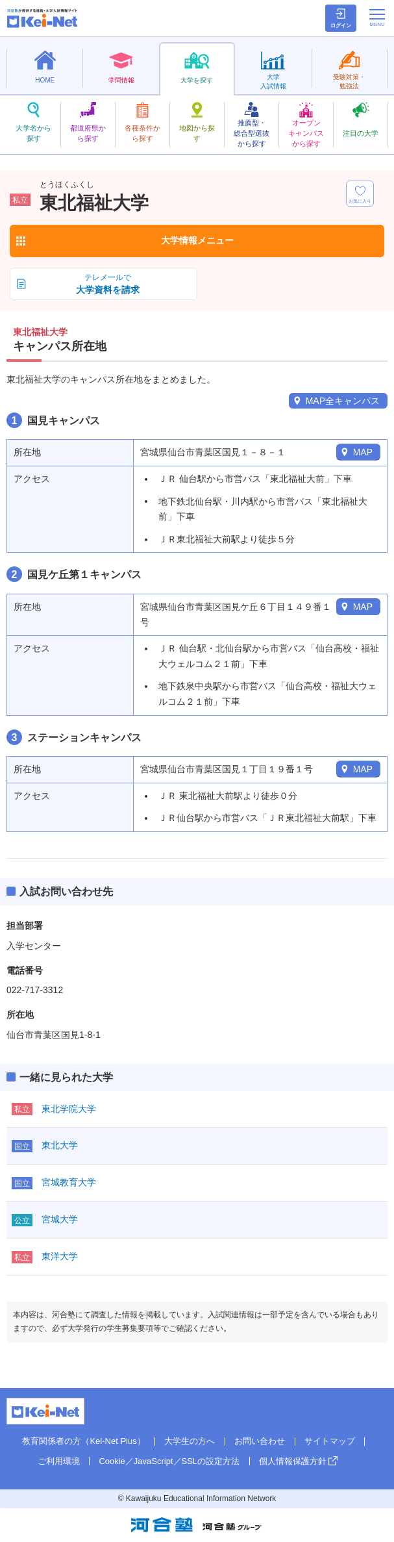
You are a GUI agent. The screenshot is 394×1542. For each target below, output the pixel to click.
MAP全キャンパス (343, 401)
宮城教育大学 (69, 1182)
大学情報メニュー (197, 240)
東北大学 (60, 1145)
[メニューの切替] (377, 18)
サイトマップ (329, 1441)
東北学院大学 (69, 1109)
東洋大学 (60, 1256)
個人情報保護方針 (292, 1461)
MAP (363, 452)
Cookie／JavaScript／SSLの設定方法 (169, 1461)
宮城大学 (60, 1219)
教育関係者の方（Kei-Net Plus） (83, 1441)
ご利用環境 (59, 1461)
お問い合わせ (259, 1441)
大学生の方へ (189, 1441)
